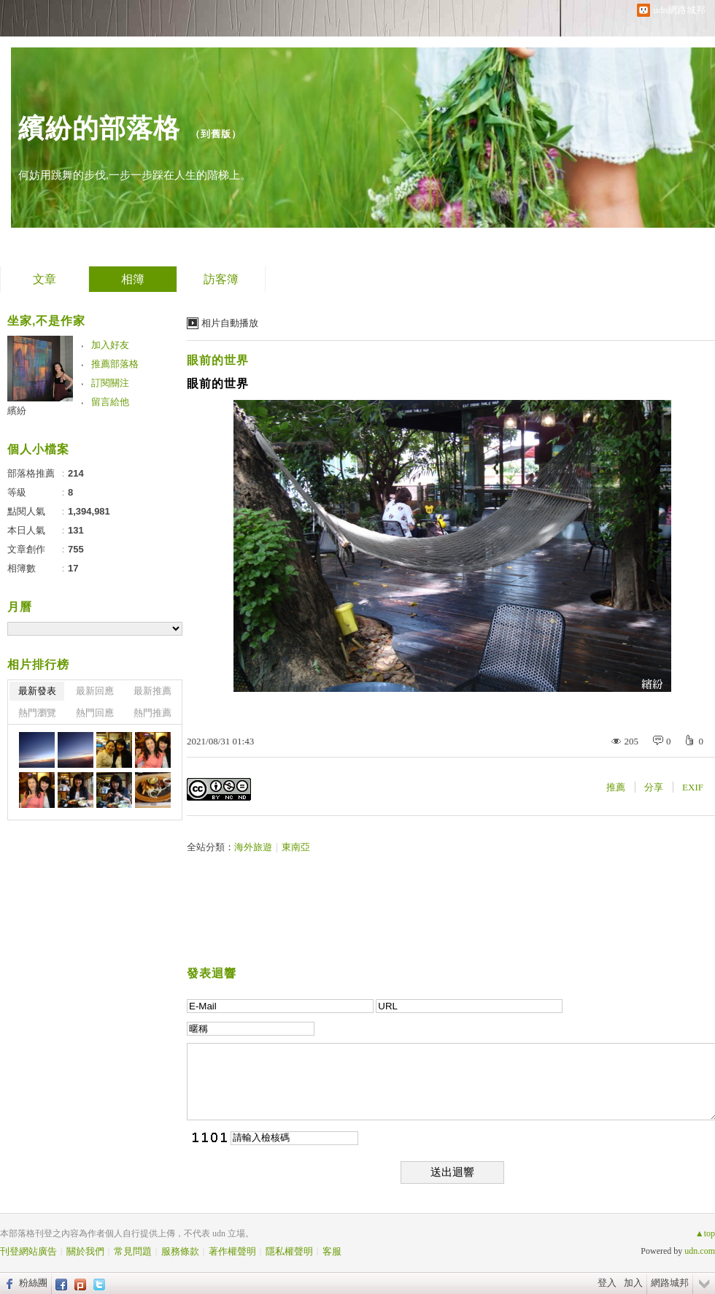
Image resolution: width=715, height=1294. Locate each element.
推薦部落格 (115, 363)
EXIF (692, 787)
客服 (331, 1251)
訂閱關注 (110, 382)
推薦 (615, 787)
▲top (705, 1233)
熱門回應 (95, 712)
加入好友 (110, 344)
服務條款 (180, 1251)
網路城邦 (670, 1282)
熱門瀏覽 (37, 712)
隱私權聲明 (289, 1251)
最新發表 (37, 690)
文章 (44, 279)
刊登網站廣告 (28, 1251)
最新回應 (95, 690)
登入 (607, 1282)
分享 (653, 787)
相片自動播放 (229, 322)
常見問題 (133, 1251)
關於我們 (85, 1251)
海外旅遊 (253, 847)
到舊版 (216, 133)
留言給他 (110, 401)
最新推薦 (152, 690)
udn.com (699, 1251)
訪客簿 (221, 279)
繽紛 (16, 410)
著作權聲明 (232, 1251)
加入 (633, 1282)
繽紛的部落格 (99, 128)
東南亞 (296, 847)
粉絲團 (33, 1282)
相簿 (132, 279)
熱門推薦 (152, 712)
